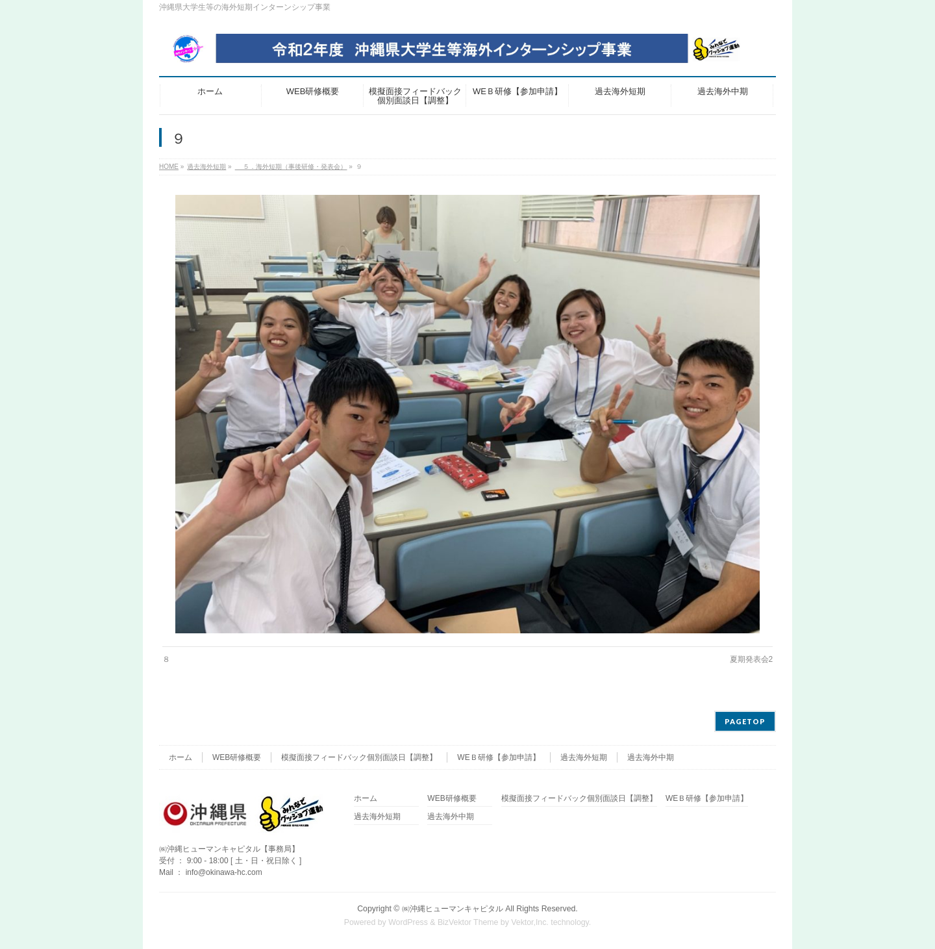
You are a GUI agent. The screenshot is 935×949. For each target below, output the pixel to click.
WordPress (408, 922)
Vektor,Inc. (530, 922)
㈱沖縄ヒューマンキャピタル (452, 908)
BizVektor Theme (468, 922)
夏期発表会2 (751, 659)
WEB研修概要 (236, 757)
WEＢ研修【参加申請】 (498, 757)
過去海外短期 (583, 757)
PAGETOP (745, 721)
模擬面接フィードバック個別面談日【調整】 (359, 757)
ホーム (180, 757)
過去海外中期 (650, 757)
